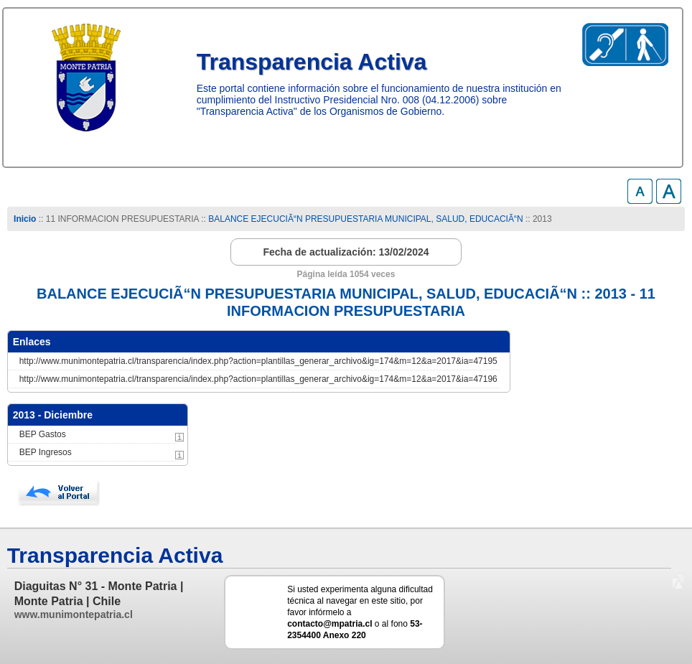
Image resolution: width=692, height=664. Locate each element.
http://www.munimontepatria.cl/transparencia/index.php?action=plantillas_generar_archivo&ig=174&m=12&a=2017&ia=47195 (258, 361)
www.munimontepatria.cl (73, 614)
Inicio (25, 219)
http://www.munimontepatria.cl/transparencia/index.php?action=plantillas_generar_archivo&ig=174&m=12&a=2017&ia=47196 (258, 379)
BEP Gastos (42, 434)
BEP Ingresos (45, 452)
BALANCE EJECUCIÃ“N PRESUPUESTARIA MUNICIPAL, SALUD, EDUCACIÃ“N (365, 219)
